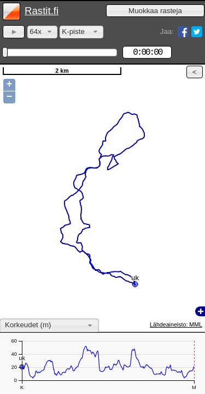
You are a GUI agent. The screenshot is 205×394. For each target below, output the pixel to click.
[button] (155, 10)
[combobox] (42, 32)
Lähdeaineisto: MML (176, 324)
